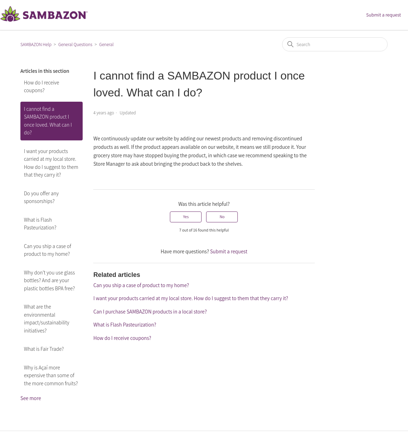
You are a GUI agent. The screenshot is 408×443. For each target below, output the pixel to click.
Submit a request (383, 15)
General (106, 45)
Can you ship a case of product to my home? (47, 250)
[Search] (335, 44)
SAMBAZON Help (35, 45)
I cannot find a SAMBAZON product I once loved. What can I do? (48, 121)
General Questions (75, 45)
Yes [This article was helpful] (186, 216)
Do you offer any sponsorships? (41, 197)
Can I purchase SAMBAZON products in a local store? (149, 311)
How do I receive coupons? (41, 86)
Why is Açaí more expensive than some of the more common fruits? (51, 375)
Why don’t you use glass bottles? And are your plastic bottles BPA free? (49, 280)
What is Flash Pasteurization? (40, 223)
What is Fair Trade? (44, 349)
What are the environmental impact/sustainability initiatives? (46, 318)
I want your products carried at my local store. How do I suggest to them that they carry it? (51, 163)
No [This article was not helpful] (221, 216)
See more (30, 398)
